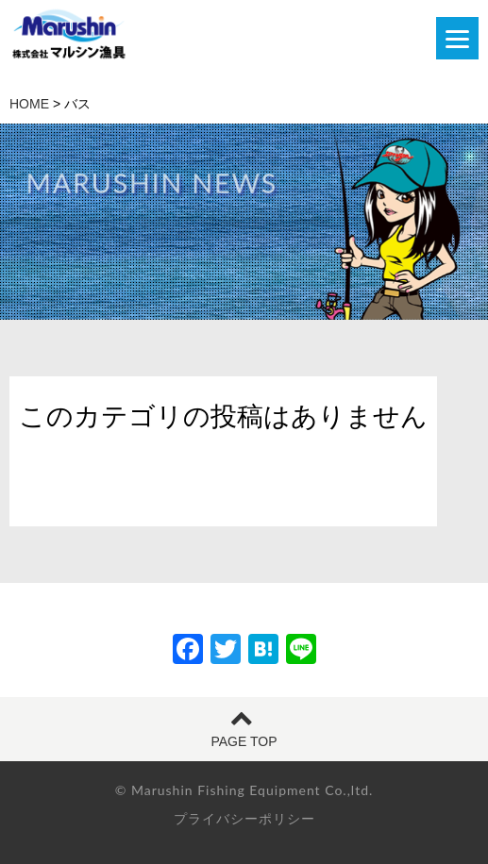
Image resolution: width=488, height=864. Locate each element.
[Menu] (457, 38)
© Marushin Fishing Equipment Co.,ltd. (244, 790)
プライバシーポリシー (244, 818)
